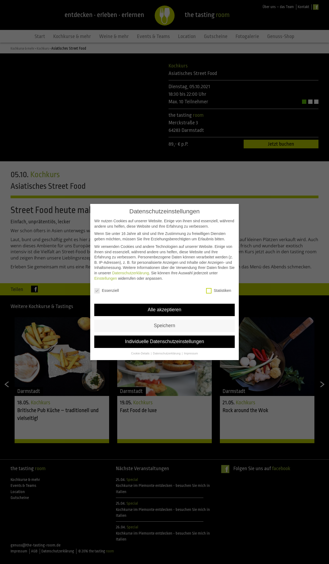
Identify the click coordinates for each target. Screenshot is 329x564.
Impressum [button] (191, 351)
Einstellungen (105, 276)
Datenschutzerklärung (130, 271)
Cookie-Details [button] (140, 351)
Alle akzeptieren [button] (165, 307)
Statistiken (218, 288)
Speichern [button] (164, 323)
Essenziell (106, 288)
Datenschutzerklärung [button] (167, 351)
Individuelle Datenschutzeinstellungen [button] (164, 339)
